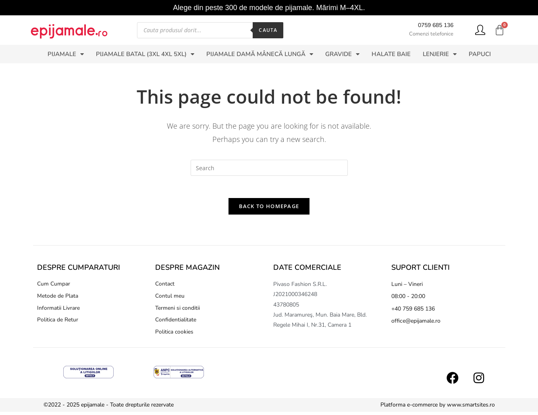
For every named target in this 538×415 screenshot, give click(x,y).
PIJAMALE (66, 54)
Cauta (268, 30)
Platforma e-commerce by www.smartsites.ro (437, 408)
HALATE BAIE (391, 54)
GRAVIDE (342, 54)
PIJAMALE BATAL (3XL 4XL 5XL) (145, 54)
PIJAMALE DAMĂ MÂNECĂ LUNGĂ (259, 54)
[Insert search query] (269, 168)
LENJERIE (440, 54)
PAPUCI (480, 54)
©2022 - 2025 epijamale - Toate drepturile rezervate (109, 408)
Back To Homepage (269, 208)
